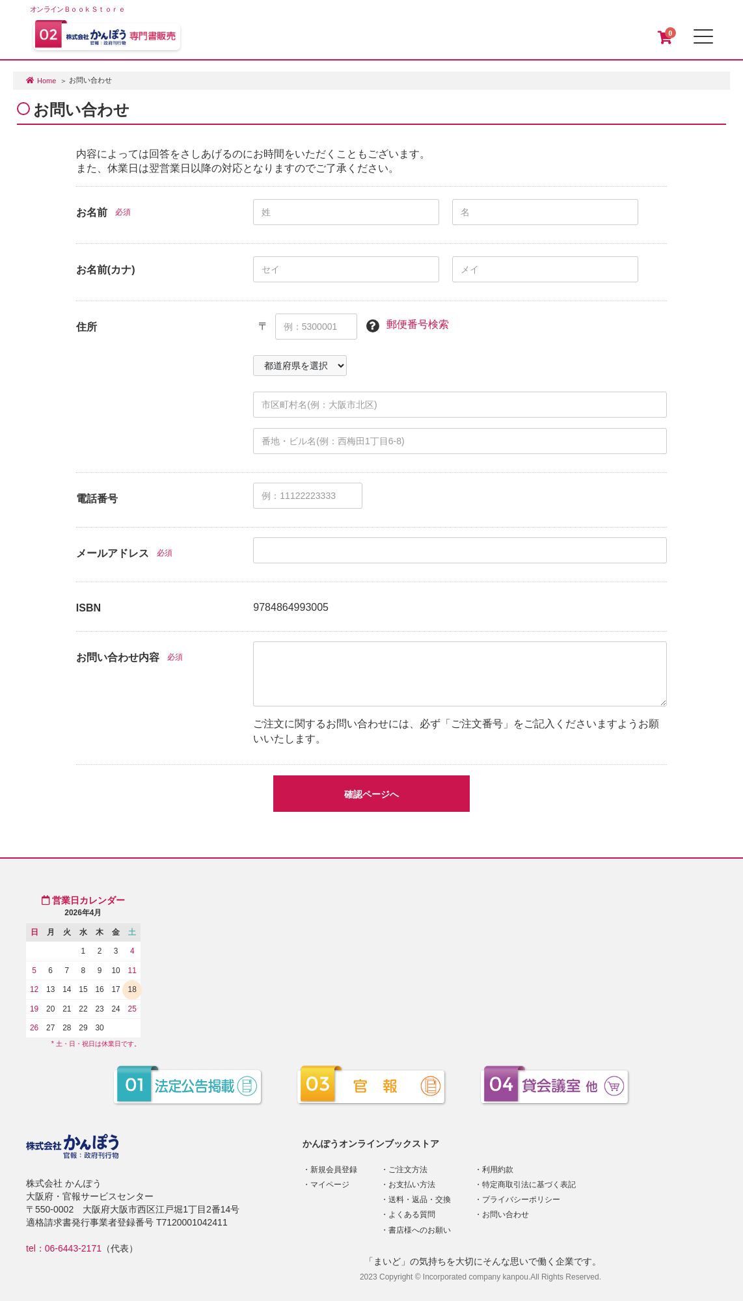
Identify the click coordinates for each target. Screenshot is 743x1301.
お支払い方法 (411, 1184)
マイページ (329, 1184)
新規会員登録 (333, 1169)
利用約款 (497, 1169)
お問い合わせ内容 (117, 657)
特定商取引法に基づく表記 (529, 1184)
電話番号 (97, 498)
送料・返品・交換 (419, 1199)
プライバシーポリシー (521, 1199)
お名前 (91, 212)
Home (46, 81)
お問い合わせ (505, 1214)
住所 (86, 326)
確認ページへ (371, 794)
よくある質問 (411, 1214)
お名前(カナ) (105, 269)
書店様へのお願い (419, 1230)
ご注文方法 (407, 1169)
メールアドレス (112, 553)
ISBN (88, 607)
